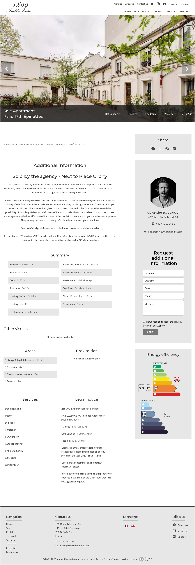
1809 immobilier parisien (68, 524)
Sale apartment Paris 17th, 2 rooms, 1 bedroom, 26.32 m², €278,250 (51, 144)
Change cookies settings (124, 559)
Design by (145, 559)
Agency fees (102, 559)
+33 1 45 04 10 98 (64, 541)
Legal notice (86, 559)
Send (150, 332)
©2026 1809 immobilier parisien (60, 559)
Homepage (9, 144)
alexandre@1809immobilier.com (165, 231)
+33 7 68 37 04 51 (165, 223)
